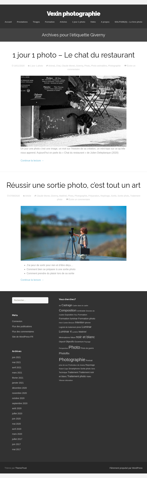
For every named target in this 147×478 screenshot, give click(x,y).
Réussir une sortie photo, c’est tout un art (73, 185)
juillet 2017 (17, 439)
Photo (87, 66)
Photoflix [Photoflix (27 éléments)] (64, 353)
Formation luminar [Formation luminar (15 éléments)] (68, 318)
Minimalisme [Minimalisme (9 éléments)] (64, 337)
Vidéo (93, 22)
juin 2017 (16, 444)
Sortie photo (123, 196)
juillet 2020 (17, 413)
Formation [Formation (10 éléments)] (82, 315)
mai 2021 (16, 362)
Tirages (36, 22)
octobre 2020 (18, 398)
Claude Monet (68, 66)
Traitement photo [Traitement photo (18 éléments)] (76, 376)
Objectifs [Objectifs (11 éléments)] (70, 341)
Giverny (79, 66)
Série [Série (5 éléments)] (93, 369)
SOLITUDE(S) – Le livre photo (128, 22)
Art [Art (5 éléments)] (60, 305)
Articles (63, 22)
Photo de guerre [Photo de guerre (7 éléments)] (87, 348)
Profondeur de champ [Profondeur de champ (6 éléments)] (76, 365)
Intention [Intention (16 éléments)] (79, 322)
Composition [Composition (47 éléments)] (67, 310)
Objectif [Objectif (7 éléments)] (62, 342)
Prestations (22, 22)
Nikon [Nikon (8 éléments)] (73, 337)
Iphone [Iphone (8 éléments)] (87, 323)
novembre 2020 (19, 393)
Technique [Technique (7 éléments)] (63, 372)
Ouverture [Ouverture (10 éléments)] (79, 342)
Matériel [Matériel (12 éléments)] (82, 332)
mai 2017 (16, 449)
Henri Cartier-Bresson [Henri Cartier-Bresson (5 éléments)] (66, 323)
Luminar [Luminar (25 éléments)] (86, 326)
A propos (105, 22)
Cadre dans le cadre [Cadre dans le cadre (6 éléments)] (80, 305)
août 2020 (16, 408)
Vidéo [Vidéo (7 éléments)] (88, 376)
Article (28, 196)
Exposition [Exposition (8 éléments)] (69, 315)
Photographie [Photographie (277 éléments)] (72, 359)
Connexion (17, 321)
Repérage (105, 196)
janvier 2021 (18, 383)
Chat (58, 66)
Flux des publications (22, 326)
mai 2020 (16, 424)
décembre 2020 (19, 388)
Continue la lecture (32, 160)
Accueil (8, 22)
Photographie (114, 66)
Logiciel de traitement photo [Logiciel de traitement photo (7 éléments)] (70, 327)
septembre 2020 (19, 403)
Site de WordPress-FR (22, 337)
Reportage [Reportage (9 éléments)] (90, 365)
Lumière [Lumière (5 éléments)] (75, 332)
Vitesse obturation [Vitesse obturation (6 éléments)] (66, 380)
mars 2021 (17, 372)
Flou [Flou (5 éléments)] (75, 315)
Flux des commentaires (23, 331)
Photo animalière (99, 66)
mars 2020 (17, 434)
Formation (50, 22)
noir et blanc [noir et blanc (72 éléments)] (85, 337)
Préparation (93, 196)
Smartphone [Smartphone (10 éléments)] (74, 368)
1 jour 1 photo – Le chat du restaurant (74, 55)
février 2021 (17, 378)
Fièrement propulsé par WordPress (126, 468)
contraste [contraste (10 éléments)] (81, 311)
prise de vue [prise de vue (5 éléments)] (63, 365)
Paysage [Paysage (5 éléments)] (87, 342)
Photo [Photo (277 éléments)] (74, 347)
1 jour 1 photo (78, 22)
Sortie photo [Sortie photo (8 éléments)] (85, 369)
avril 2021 (16, 367)
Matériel (63, 196)
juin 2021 (16, 357)
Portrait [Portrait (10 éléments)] (89, 360)
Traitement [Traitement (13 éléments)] (73, 372)
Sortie (113, 196)
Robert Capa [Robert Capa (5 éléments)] (63, 369)
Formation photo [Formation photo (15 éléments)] (86, 318)
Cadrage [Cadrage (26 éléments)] (67, 305)
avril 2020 (16, 429)
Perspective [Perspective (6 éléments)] (63, 348)
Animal (51, 66)
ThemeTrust (21, 468)
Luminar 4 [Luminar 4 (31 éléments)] (65, 331)
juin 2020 (16, 418)
